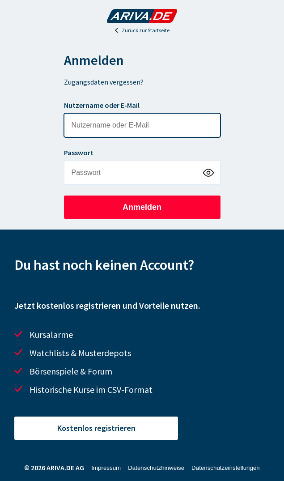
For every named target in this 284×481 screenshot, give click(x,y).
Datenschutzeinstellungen (225, 467)
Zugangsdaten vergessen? (104, 81)
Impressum (106, 467)
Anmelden (142, 207)
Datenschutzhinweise (156, 467)
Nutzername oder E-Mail (102, 105)
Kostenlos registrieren (96, 428)
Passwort (78, 152)
